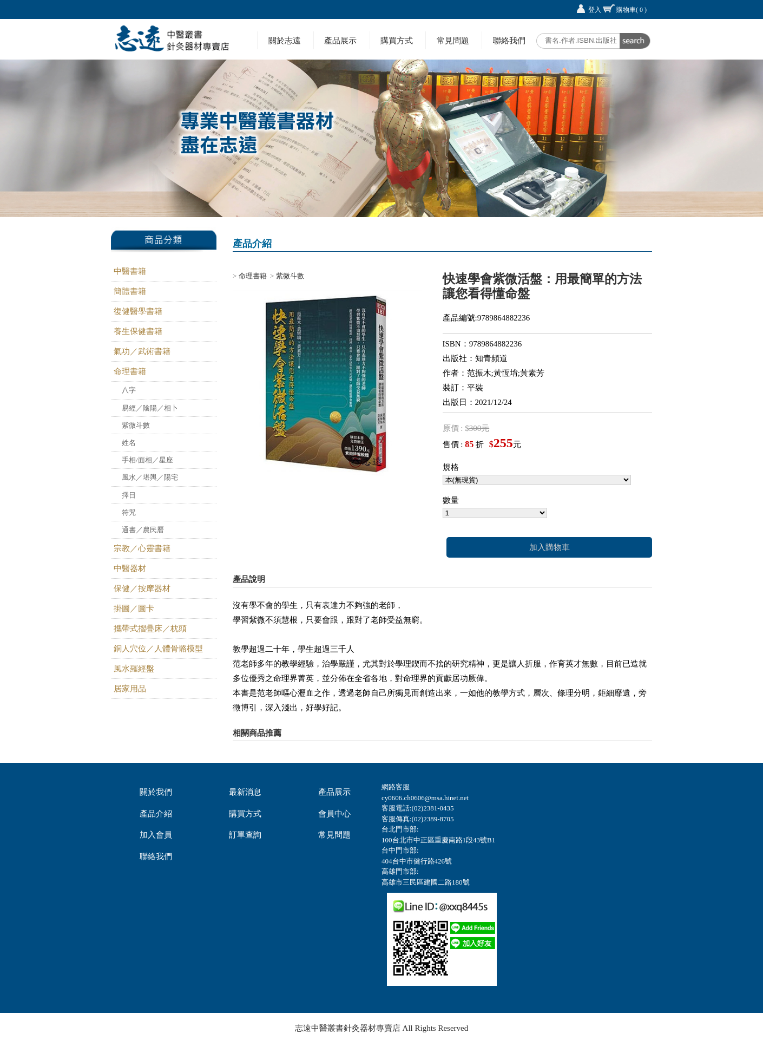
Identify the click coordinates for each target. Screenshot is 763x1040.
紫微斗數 (136, 425)
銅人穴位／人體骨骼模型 (158, 648)
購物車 (631, 10)
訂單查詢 (245, 834)
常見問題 (453, 40)
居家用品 (130, 688)
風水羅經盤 (134, 668)
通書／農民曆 (143, 530)
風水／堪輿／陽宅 (150, 477)
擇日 (129, 495)
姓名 (129, 443)
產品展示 (340, 40)
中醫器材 (130, 568)
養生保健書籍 (138, 331)
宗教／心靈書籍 (142, 548)
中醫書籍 (130, 271)
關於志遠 (284, 40)
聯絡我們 (509, 40)
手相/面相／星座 (147, 460)
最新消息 (245, 792)
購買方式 (396, 40)
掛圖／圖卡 (134, 608)
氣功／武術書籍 (142, 351)
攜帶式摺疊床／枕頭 (150, 628)
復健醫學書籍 (138, 311)
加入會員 (156, 834)
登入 (594, 10)
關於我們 (156, 792)
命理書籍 (130, 371)
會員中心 (334, 813)
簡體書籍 (130, 291)
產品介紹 (156, 813)
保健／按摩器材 (142, 588)
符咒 (129, 512)
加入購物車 (549, 547)
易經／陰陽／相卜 (150, 408)
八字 (129, 390)
